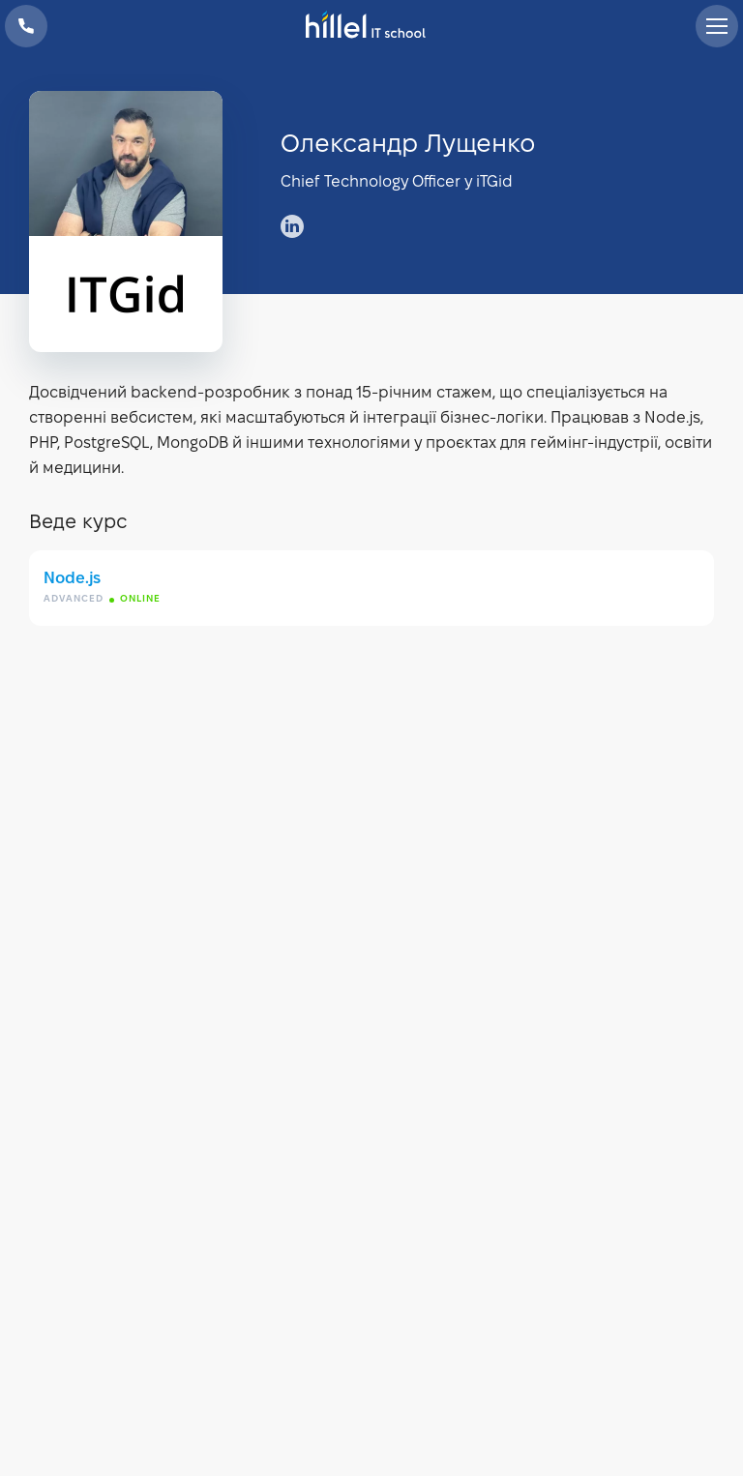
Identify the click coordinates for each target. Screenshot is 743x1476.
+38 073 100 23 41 (26, 26)
